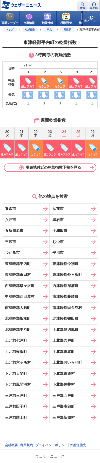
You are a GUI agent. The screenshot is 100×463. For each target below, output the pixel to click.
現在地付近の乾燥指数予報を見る (50, 167)
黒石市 (58, 220)
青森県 (67, 29)
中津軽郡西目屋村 (19, 296)
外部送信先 (78, 445)
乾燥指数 (30, 29)
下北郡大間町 (16, 373)
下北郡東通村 (63, 373)
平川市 (58, 252)
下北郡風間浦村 (18, 384)
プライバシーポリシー (51, 445)
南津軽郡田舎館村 (67, 307)
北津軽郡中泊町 (18, 329)
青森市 (10, 208)
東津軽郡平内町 (18, 264)
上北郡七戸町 (16, 340)
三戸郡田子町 (16, 406)
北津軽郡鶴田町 (65, 318)
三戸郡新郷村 (63, 417)
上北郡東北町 (63, 351)
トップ (9, 29)
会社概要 (11, 445)
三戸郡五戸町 (63, 395)
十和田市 (59, 230)
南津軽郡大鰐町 (18, 307)
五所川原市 (14, 230)
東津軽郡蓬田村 (18, 274)
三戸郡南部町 (63, 406)
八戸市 (10, 220)
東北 (49, 29)
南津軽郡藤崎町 (65, 296)
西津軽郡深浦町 (65, 285)
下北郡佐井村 (63, 384)
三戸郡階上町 (16, 417)
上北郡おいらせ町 (67, 362)
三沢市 (10, 242)
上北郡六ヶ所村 (18, 362)
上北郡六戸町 (63, 340)
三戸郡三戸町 (16, 395)
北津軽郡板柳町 (18, 318)
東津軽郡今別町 (65, 264)
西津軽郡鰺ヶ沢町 (19, 285)
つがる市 (12, 252)
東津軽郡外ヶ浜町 (67, 274)
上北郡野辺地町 (65, 329)
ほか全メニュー (91, 19)
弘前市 (58, 208)
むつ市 (58, 242)
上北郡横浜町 (16, 351)
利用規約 (26, 445)
